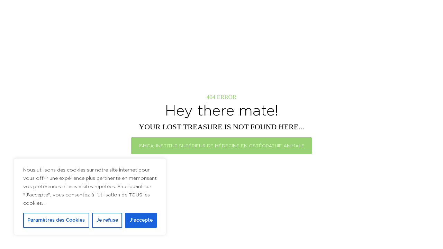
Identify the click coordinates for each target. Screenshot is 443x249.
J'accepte (141, 220)
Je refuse (107, 220)
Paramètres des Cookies (56, 220)
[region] (90, 196)
